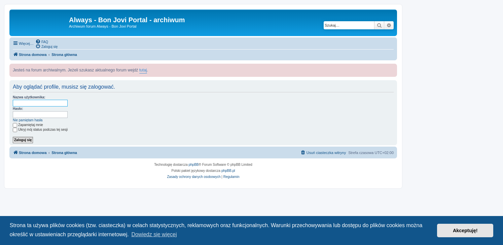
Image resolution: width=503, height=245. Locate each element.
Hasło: (18, 109)
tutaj (143, 70)
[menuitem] (41, 41)
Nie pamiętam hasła (27, 120)
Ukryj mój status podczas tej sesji (40, 129)
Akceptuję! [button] (465, 230)
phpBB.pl (228, 171)
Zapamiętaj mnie (28, 125)
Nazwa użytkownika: (29, 97)
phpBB (194, 164)
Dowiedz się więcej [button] (154, 234)
